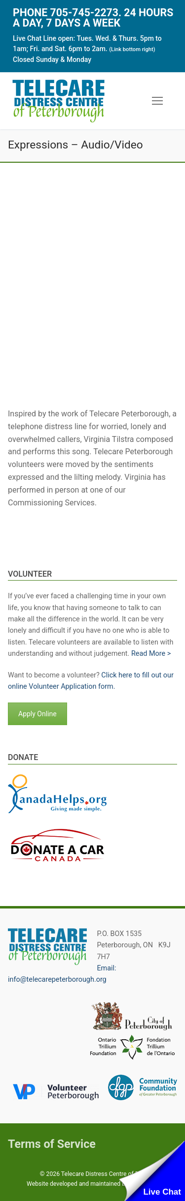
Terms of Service (52, 1144)
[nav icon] (157, 101)
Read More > (151, 653)
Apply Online (37, 714)
